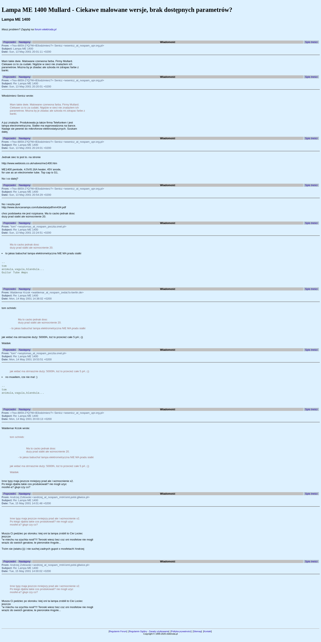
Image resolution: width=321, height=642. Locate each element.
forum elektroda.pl (46, 29)
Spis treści (311, 42)
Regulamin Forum (118, 636)
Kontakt (207, 636)
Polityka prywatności (181, 636)
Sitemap (197, 636)
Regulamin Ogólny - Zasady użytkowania (149, 636)
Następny (24, 42)
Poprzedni (9, 42)
